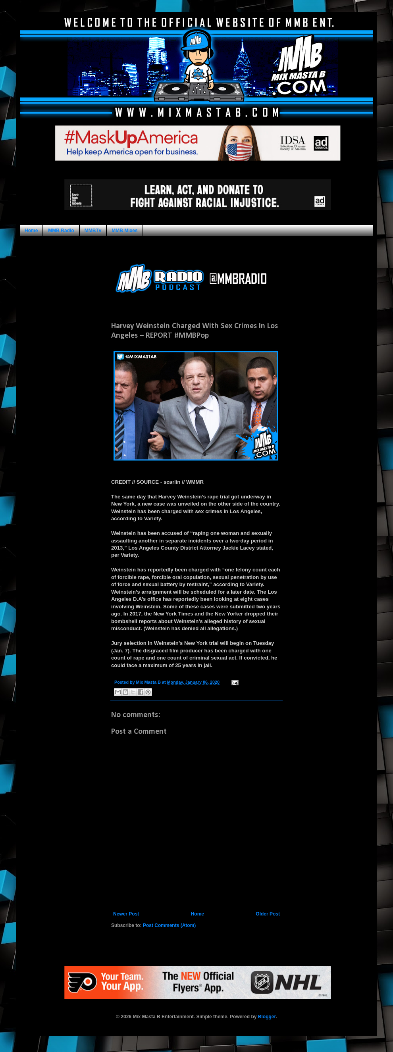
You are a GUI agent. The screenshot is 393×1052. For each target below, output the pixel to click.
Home (31, 230)
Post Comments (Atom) (169, 925)
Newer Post (126, 914)
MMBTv (93, 230)
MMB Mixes (124, 230)
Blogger (267, 1016)
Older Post (268, 914)
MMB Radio (61, 230)
